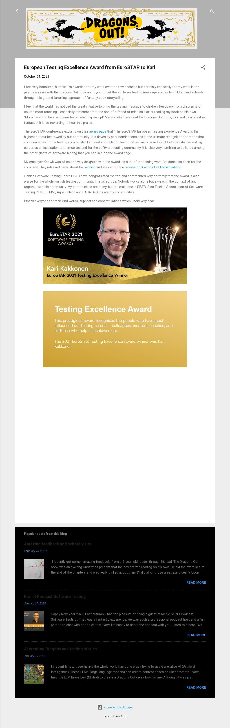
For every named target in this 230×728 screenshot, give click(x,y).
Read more (196, 583)
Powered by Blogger (115, 707)
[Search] (212, 12)
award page (97, 131)
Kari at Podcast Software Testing (55, 596)
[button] (203, 68)
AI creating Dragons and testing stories (60, 649)
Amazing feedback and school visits (57, 544)
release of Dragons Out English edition (153, 167)
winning (89, 167)
